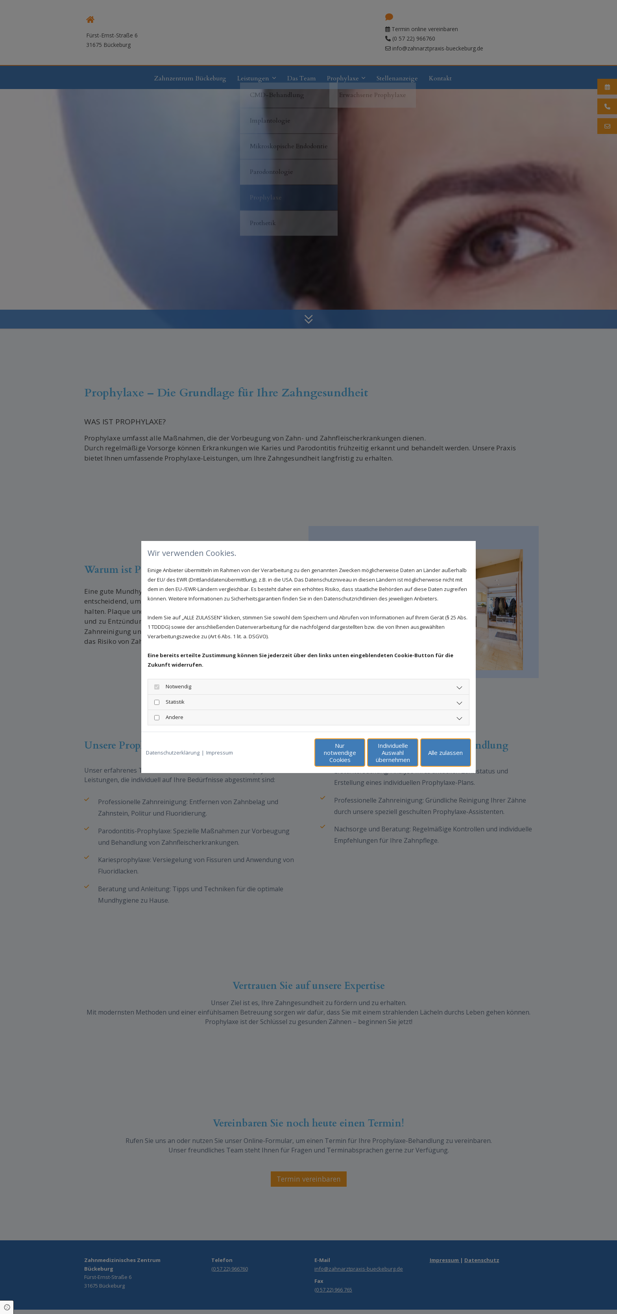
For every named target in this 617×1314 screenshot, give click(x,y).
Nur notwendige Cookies (285, 752)
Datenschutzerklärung (173, 752)
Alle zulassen (434, 752)
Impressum (219, 752)
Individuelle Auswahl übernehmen (360, 752)
